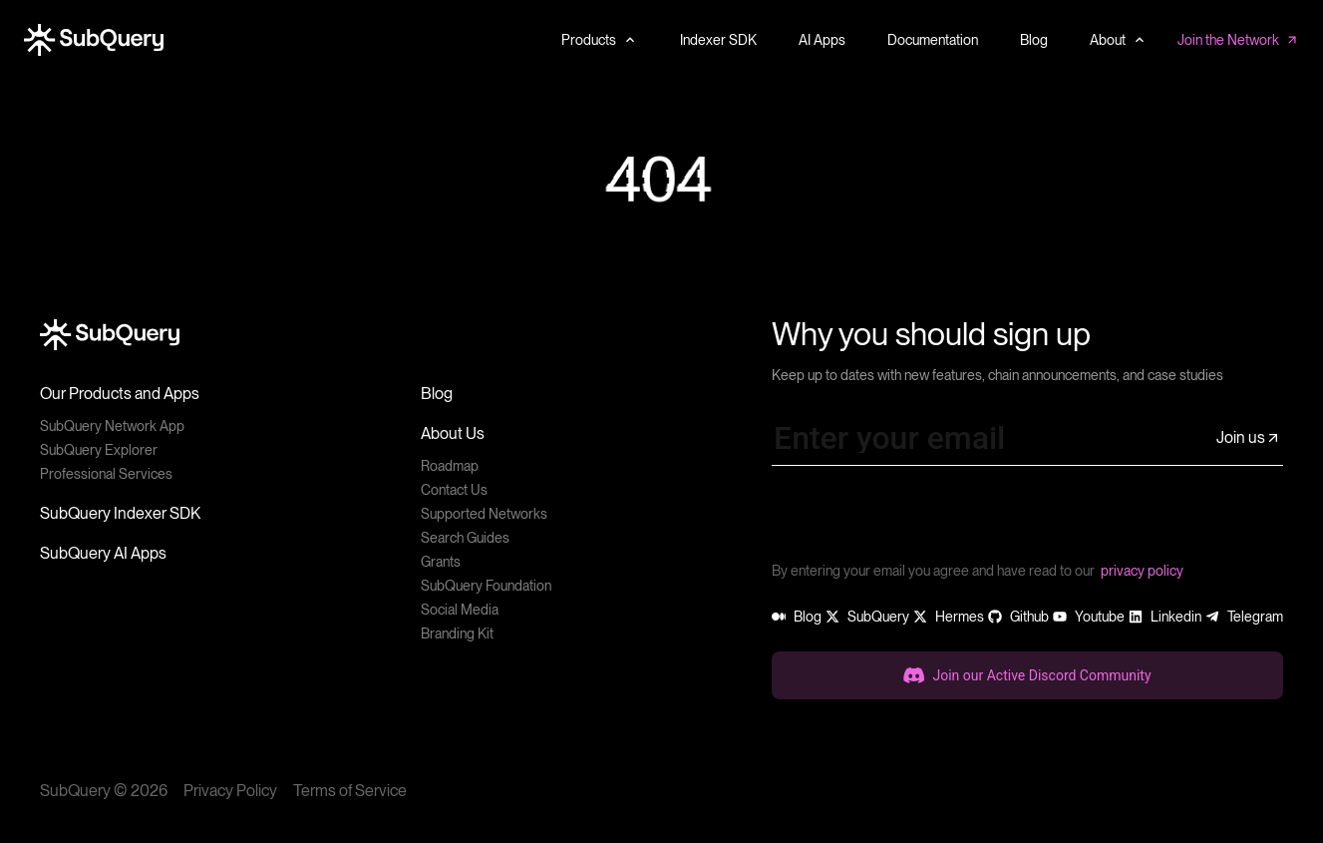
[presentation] (923, 521)
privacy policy (1142, 571)
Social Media (459, 610)
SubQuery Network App (112, 426)
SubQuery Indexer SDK (120, 513)
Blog (437, 393)
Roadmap (450, 466)
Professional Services (106, 474)
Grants (441, 562)
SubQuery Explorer (99, 450)
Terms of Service (350, 790)
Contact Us (454, 490)
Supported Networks (484, 514)
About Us (453, 433)
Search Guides (465, 538)
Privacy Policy (230, 790)
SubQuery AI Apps (103, 553)
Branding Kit (457, 633)
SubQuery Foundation (486, 586)
